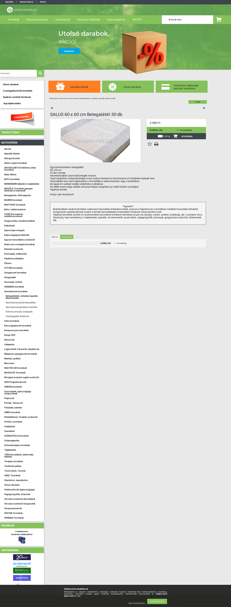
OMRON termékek (13, 387)
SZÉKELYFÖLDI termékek (16, 436)
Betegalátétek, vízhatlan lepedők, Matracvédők (22, 297)
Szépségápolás (11, 440)
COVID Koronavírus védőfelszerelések (13, 215)
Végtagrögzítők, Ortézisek (17, 494)
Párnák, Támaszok (13, 403)
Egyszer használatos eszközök (19, 240)
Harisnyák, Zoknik (13, 282)
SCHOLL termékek (13, 422)
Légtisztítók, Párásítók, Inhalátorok (21, 349)
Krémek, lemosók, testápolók (19, 312)
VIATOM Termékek (13, 513)
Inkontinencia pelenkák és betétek (21, 307)
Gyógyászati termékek (15, 272)
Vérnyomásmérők (13, 508)
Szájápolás (9, 426)
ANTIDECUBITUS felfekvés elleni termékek (20, 169)
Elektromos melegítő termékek (19, 244)
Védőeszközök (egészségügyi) (19, 489)
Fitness (7, 263)
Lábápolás (9, 344)
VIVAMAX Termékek (14, 518)
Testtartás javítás (13, 466)
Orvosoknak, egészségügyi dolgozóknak (17, 392)
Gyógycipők (10, 277)
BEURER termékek (13, 200)
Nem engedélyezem (137, 603)
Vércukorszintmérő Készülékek (19, 499)
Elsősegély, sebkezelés (15, 254)
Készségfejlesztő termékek (17, 326)
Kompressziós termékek (16, 330)
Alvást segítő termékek (15, 163)
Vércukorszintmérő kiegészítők (19, 504)
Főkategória (53, 98)
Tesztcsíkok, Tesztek (14, 471)
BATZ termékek (12, 179)
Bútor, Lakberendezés (15, 209)
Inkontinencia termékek (15, 291)
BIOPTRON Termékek (14, 205)
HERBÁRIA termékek (14, 287)
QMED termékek (12, 412)
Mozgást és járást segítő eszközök (21, 377)
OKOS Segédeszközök (15, 382)
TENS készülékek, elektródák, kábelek (19, 455)
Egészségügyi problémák (16, 235)
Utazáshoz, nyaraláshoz (16, 480)
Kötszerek (9, 340)
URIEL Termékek (12, 475)
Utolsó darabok (12, 485)
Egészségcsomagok (14, 230)
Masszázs (9, 363)
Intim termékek (11, 321)
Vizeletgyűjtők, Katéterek (17, 316)
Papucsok (9, 398)
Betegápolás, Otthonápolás (17, 195)
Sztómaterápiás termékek (17, 445)
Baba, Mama (10, 174)
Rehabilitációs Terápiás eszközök (21, 417)
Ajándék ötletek (12, 153)
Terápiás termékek (13, 461)
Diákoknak (9, 225)
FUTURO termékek (13, 268)
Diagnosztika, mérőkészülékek (19, 221)
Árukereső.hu (22, 566)
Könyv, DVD (9, 335)
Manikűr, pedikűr (12, 358)
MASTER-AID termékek (15, 368)
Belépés (9, 2)
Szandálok (9, 431)
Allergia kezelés (12, 158)
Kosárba (187, 136)
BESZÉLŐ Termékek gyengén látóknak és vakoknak (18, 189)
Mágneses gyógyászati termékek (20, 354)
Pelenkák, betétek (13, 407)
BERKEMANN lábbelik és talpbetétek (21, 184)
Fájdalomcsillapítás (14, 258)
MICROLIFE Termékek (15, 373)
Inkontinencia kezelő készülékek (21, 302)
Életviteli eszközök (13, 249)
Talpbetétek (10, 450)
